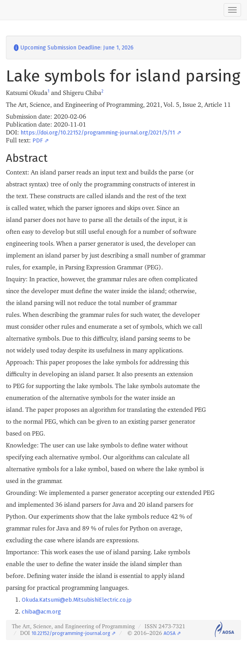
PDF (37, 140)
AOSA (169, 633)
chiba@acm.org (41, 611)
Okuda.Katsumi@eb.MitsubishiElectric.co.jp (77, 600)
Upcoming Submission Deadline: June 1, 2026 (74, 47)
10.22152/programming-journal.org (71, 633)
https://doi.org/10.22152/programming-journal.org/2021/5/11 (98, 132)
